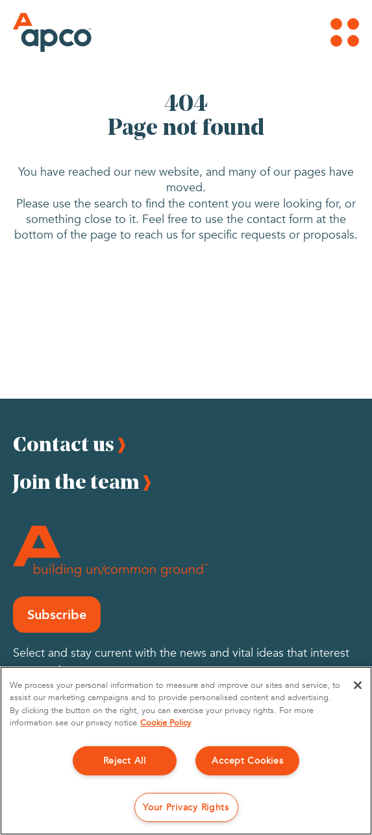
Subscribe (56, 614)
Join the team (76, 481)
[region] (186, 750)
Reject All (124, 761)
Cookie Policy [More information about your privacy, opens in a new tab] (165, 723)
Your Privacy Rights (186, 807)
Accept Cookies (247, 761)
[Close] (357, 685)
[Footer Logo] (110, 551)
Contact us (63, 444)
